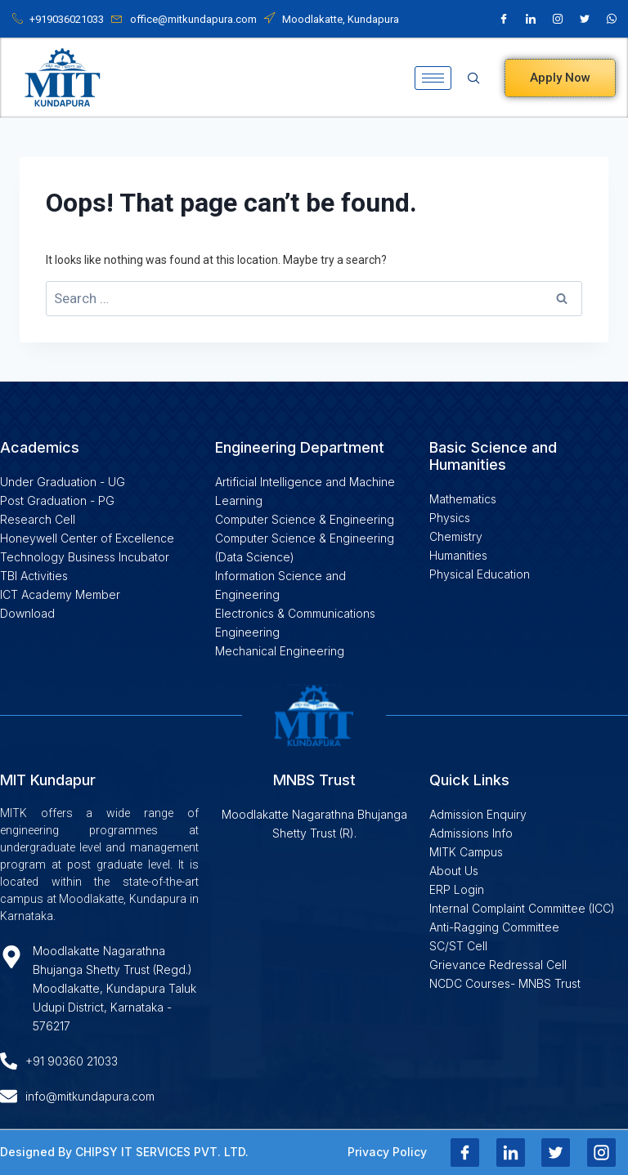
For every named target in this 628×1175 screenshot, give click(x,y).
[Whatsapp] (611, 19)
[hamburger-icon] (433, 78)
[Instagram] (557, 19)
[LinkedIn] (530, 19)
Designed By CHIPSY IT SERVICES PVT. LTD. (124, 1152)
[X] (584, 19)
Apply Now (560, 77)
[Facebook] (503, 19)
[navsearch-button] (479, 77)
